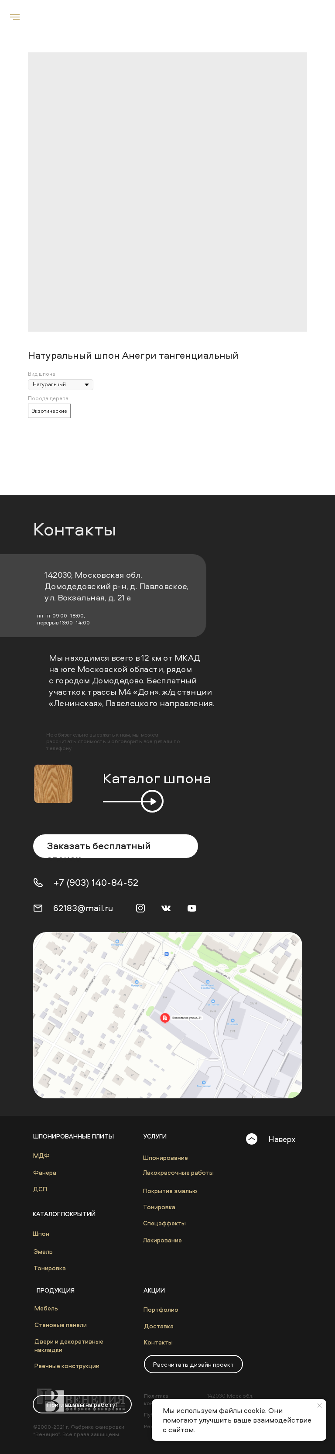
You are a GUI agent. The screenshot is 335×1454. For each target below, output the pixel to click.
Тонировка (50, 1268)
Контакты (158, 1342)
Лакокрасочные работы (178, 1172)
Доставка (159, 1326)
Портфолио (161, 1309)
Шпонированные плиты (73, 1136)
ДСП (40, 1189)
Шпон (41, 1233)
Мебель (46, 1308)
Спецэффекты (164, 1223)
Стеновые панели (60, 1324)
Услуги (155, 1136)
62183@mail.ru (83, 908)
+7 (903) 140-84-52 (96, 882)
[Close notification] (319, 1405)
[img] (167, 1015)
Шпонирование (165, 1157)
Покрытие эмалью (170, 1191)
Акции (154, 1290)
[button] (193, 1364)
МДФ (41, 1155)
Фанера (44, 1172)
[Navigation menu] (15, 17)
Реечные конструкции (66, 1365)
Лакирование (162, 1240)
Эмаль (43, 1251)
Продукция (56, 1290)
